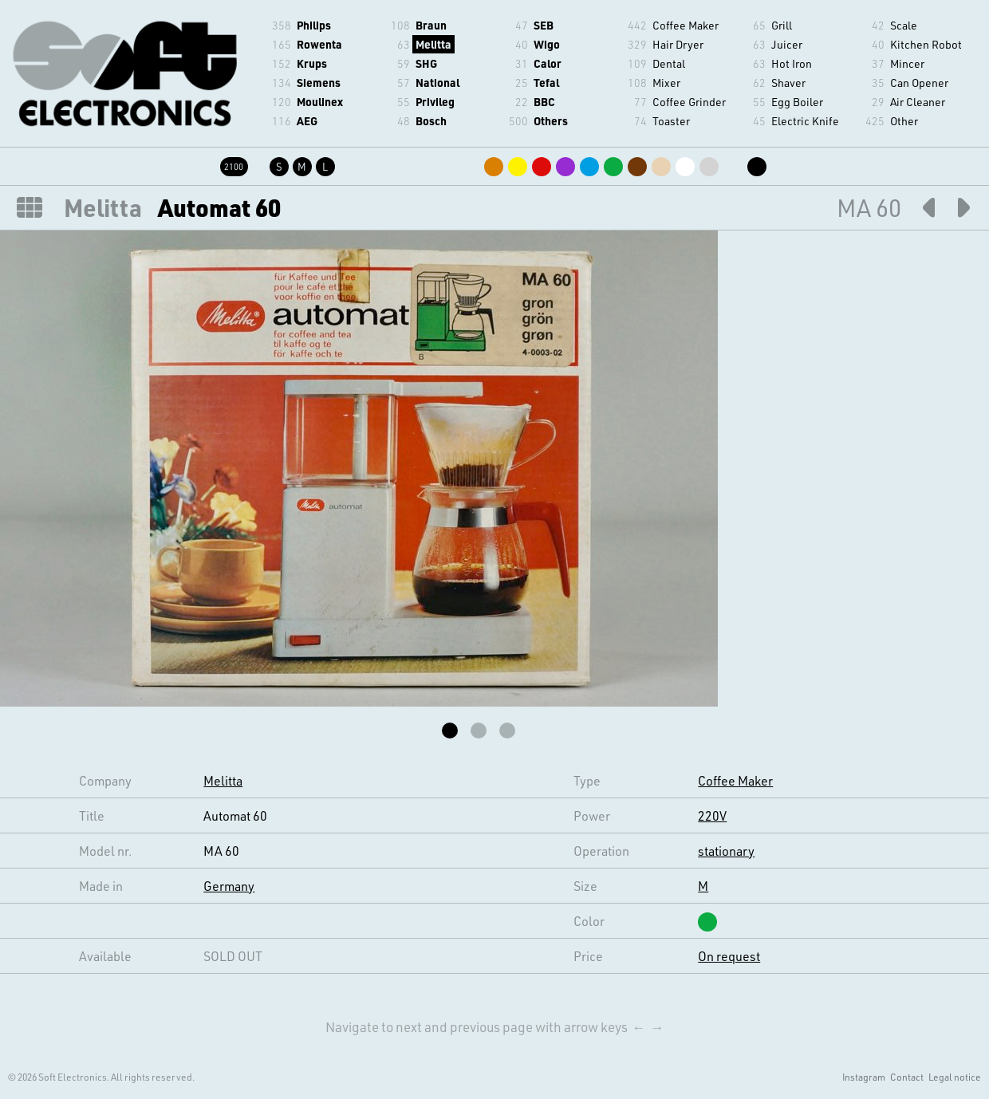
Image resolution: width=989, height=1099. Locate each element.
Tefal (546, 82)
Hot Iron (791, 63)
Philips (314, 25)
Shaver (788, 82)
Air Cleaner (917, 101)
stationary (726, 850)
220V (712, 815)
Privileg (435, 101)
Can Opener (919, 82)
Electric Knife (805, 120)
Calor (547, 63)
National (437, 82)
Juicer (786, 44)
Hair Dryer (677, 44)
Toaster (671, 120)
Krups (312, 63)
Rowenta (319, 44)
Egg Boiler (797, 101)
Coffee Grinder (689, 101)
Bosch (431, 120)
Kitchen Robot (926, 44)
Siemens (319, 82)
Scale (903, 25)
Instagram (863, 1076)
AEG (307, 120)
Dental (668, 63)
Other (904, 120)
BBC (544, 101)
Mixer (666, 82)
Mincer (907, 63)
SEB (544, 25)
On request (729, 955)
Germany (228, 885)
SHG (426, 63)
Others (551, 120)
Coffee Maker (685, 25)
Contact (907, 1076)
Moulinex (320, 101)
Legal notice (954, 1076)
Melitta (433, 44)
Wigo (547, 44)
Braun (431, 25)
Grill (781, 25)
